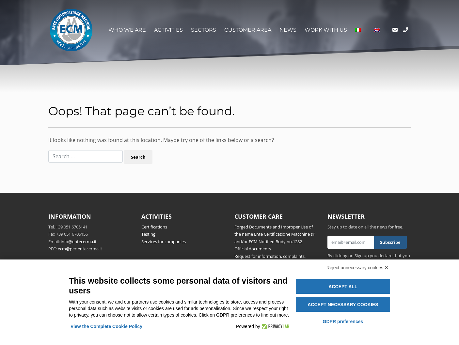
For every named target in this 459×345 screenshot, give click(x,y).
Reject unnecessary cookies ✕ (357, 267)
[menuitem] (358, 30)
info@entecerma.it (79, 241)
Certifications (154, 227)
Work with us (326, 30)
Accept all (342, 286)
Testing (148, 234)
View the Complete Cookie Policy (106, 326)
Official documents (252, 249)
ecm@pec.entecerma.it (80, 249)
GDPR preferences (343, 321)
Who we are (127, 30)
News (287, 30)
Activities (168, 30)
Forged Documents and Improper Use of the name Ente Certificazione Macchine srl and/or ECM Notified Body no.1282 (274, 234)
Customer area (247, 30)
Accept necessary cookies (343, 304)
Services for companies (163, 241)
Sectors (203, 30)
